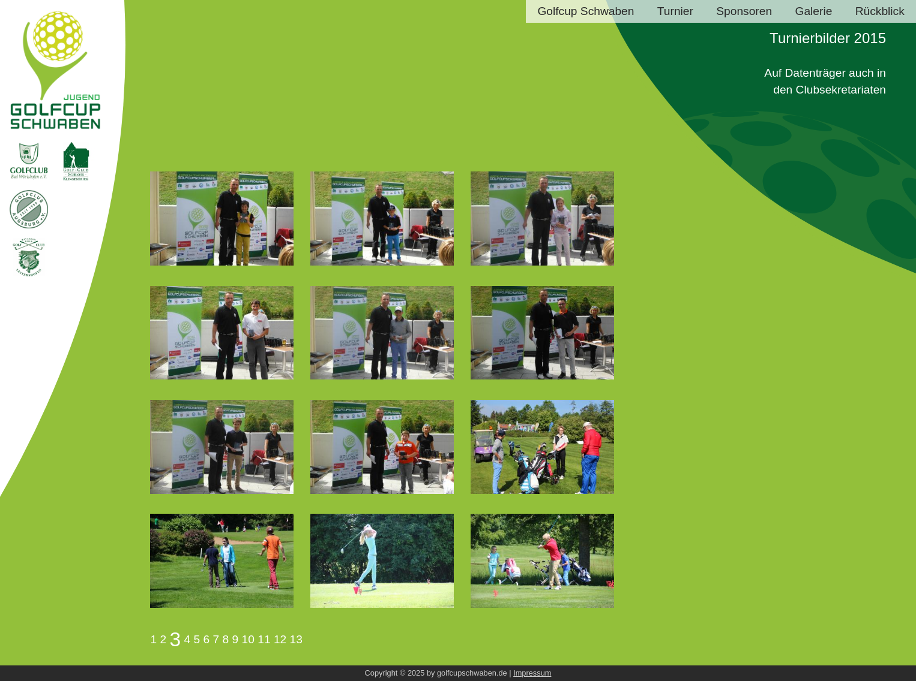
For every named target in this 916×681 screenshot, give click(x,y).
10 (248, 639)
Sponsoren (744, 11)
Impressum (532, 672)
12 (280, 639)
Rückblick (880, 11)
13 (296, 639)
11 (264, 639)
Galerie (813, 11)
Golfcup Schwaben (585, 11)
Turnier (675, 11)
